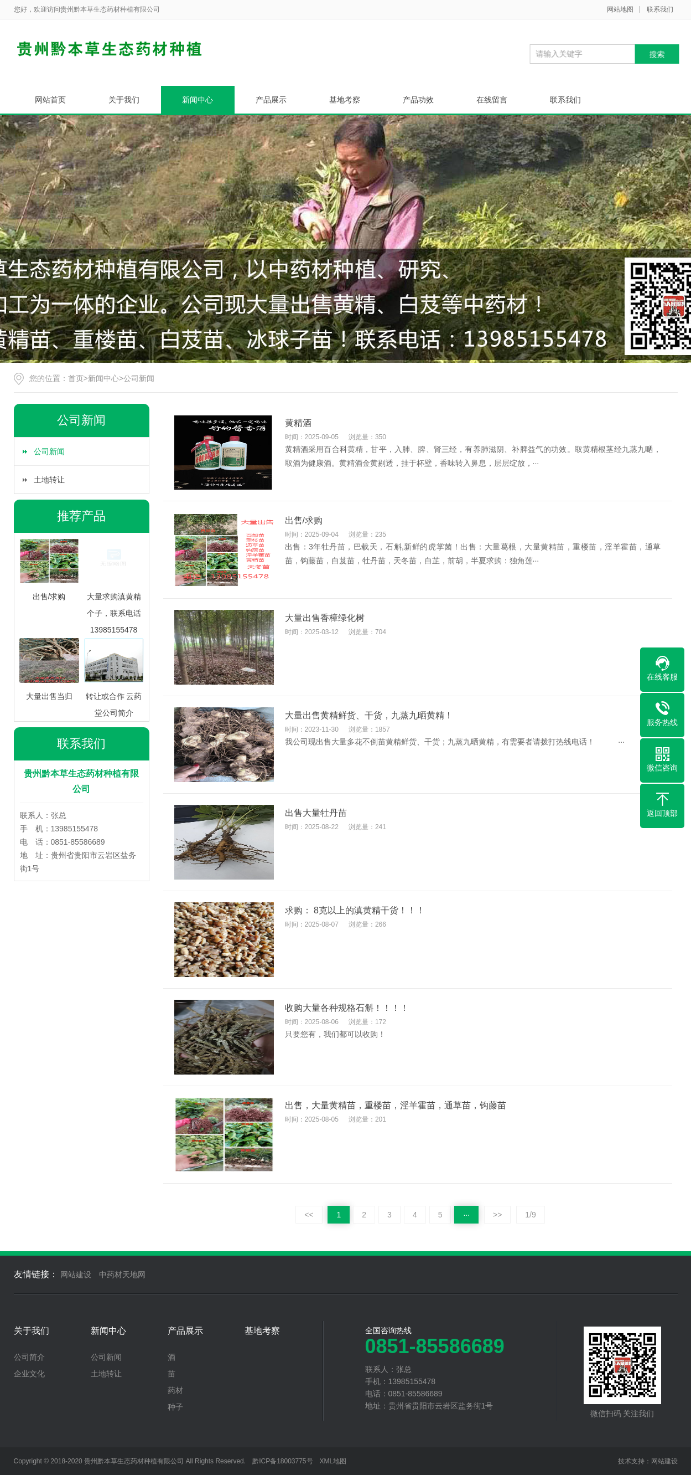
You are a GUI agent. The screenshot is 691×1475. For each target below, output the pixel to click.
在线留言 (491, 99)
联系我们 (660, 9)
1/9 (530, 1214)
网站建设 (75, 1274)
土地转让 (49, 479)
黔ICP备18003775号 (282, 1461)
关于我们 (123, 99)
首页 (76, 378)
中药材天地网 (122, 1274)
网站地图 (620, 9)
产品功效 (418, 99)
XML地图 (333, 1461)
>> (497, 1214)
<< (308, 1214)
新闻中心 (197, 99)
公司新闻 (138, 378)
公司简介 (29, 1357)
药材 (175, 1390)
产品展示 (271, 99)
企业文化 (29, 1374)
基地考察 (344, 99)
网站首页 (50, 99)
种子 (175, 1407)
